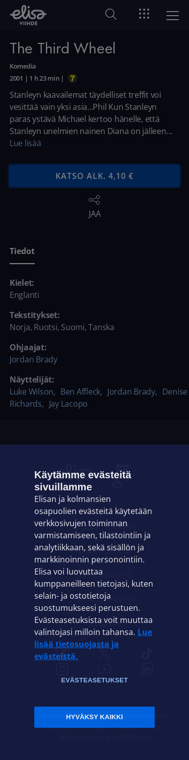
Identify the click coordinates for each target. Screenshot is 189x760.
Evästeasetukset (94, 680)
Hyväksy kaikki (94, 717)
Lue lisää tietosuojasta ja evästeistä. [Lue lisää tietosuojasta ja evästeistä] (93, 644)
